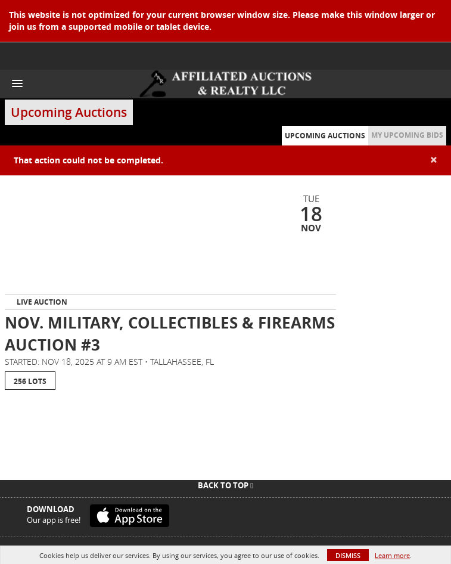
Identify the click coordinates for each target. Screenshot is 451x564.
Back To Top (225, 485)
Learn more (392, 555)
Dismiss (347, 555)
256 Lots (30, 381)
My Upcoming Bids (407, 135)
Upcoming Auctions (325, 136)
